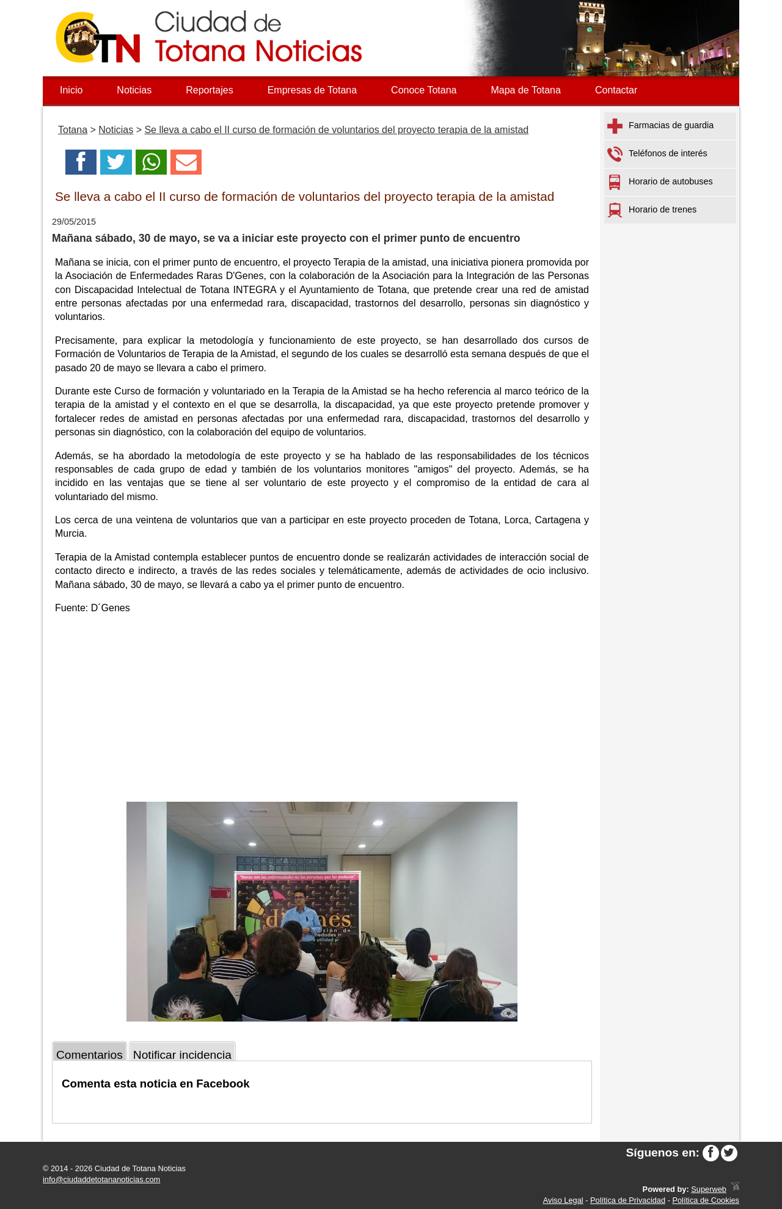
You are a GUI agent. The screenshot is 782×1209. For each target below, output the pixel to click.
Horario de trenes (651, 210)
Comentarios (89, 1054)
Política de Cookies (705, 1200)
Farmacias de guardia (660, 126)
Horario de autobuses (660, 182)
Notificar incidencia (182, 1054)
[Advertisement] (322, 710)
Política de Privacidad (627, 1200)
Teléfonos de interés (657, 154)
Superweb (708, 1189)
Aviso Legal (563, 1200)
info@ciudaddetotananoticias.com (101, 1179)
